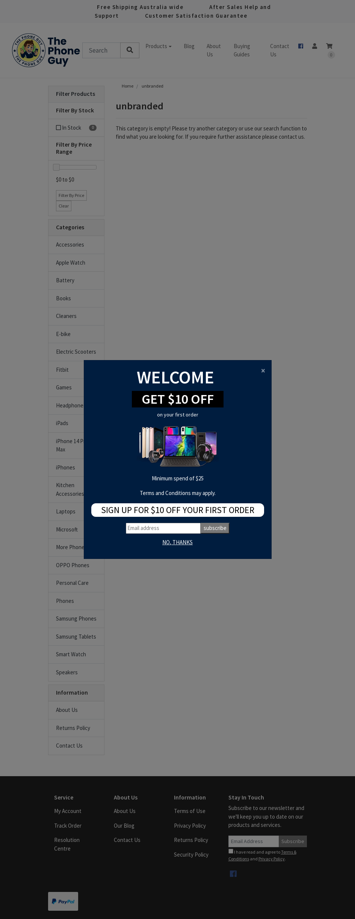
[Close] (263, 370)
